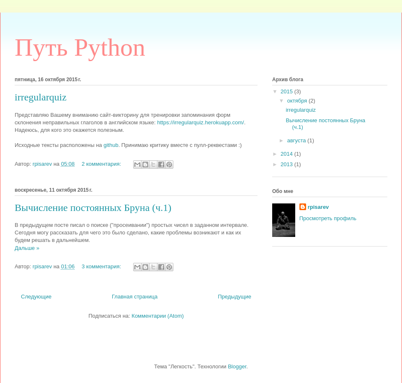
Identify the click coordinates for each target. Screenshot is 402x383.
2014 (287, 154)
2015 (287, 91)
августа (297, 140)
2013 (287, 164)
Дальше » (27, 248)
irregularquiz (41, 97)
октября (298, 101)
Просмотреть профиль (327, 218)
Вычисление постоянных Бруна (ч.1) (93, 207)
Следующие (36, 296)
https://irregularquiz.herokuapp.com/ (200, 122)
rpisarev (318, 207)
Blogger (237, 366)
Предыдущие (234, 296)
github (110, 145)
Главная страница (134, 296)
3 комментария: (102, 266)
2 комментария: (102, 164)
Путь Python (80, 47)
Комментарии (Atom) (157, 316)
